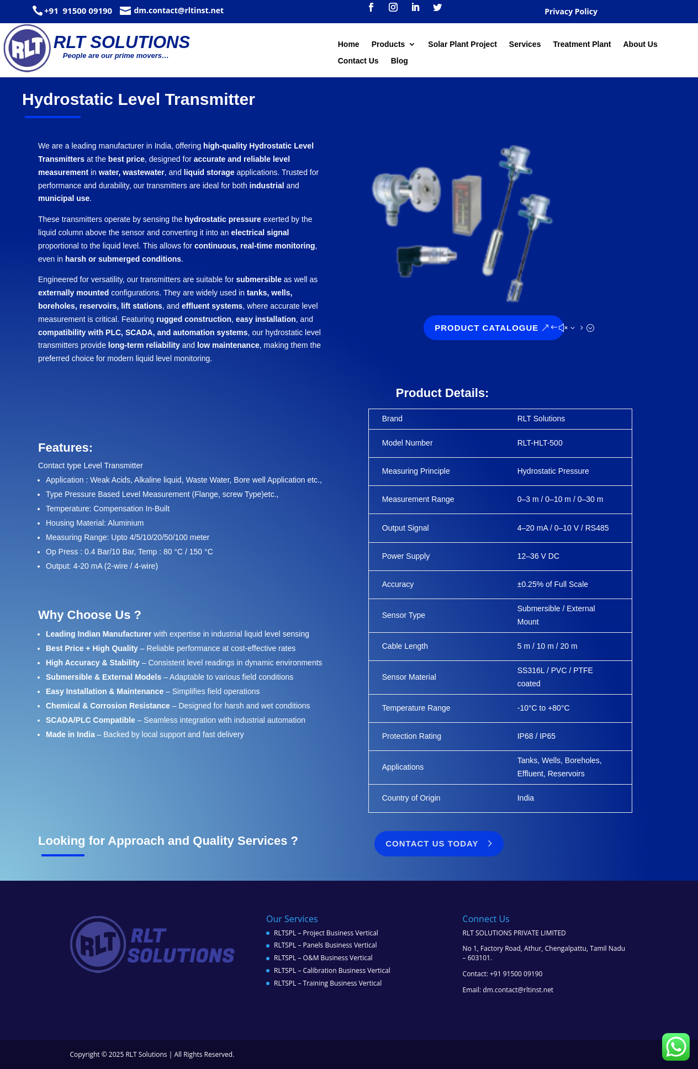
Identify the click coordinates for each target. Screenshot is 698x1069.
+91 (52, 10)
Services (525, 44)
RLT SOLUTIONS (122, 42)
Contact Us (358, 61)
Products (388, 44)
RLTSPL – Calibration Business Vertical (332, 970)
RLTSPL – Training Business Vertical (328, 983)
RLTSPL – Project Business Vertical (326, 933)
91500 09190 (87, 10)
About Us (640, 44)
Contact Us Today (244, 843)
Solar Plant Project (462, 44)
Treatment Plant (582, 44)
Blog (399, 61)
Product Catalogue (532, 327)
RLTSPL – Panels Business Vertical (325, 945)
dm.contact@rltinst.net (179, 10)
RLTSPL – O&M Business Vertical (323, 957)
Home (348, 44)
